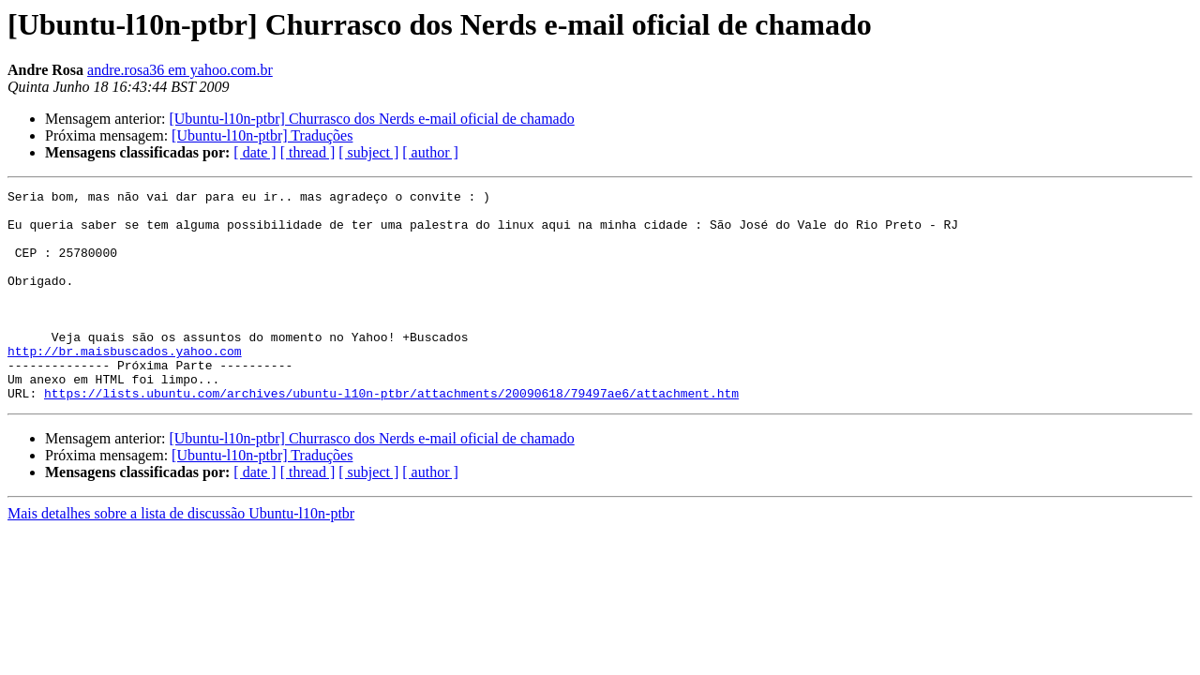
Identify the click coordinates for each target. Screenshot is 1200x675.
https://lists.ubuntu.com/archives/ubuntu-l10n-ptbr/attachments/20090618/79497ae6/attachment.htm (391, 435)
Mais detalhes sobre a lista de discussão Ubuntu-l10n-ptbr (181, 555)
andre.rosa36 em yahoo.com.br (180, 70)
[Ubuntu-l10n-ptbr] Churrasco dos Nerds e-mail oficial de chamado (371, 119)
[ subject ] (368, 152)
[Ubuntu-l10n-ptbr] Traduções (262, 135)
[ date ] (254, 152)
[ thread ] (308, 152)
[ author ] (430, 152)
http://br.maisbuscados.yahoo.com (125, 384)
